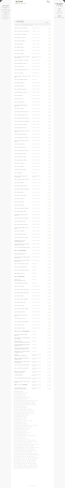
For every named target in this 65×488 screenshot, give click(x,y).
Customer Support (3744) (6, 14)
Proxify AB (20, 21)
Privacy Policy (59, 11)
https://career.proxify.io (21, 22)
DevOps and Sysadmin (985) (5, 17)
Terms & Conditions (59, 13)
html (55, 17)
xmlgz (63, 17)
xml (60, 17)
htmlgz (58, 17)
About (25, 3)
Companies (59, 10)
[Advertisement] (32, 12)
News (22, 3)
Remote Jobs (17, 3)
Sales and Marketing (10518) (5, 9)
